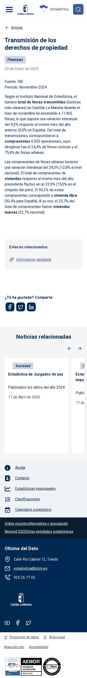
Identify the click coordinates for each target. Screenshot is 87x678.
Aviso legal (57, 637)
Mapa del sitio (14, 647)
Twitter (28, 622)
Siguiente (79, 348)
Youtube (7, 622)
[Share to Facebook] (10, 306)
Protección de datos (24, 637)
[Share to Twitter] (20, 306)
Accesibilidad (38, 647)
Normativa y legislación (49, 523)
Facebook (18, 622)
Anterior (69, 348)
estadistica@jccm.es (30, 568)
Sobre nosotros (17, 523)
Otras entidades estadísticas (49, 531)
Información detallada (33, 259)
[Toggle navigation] (9, 9)
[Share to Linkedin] (31, 306)
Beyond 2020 (15, 531)
